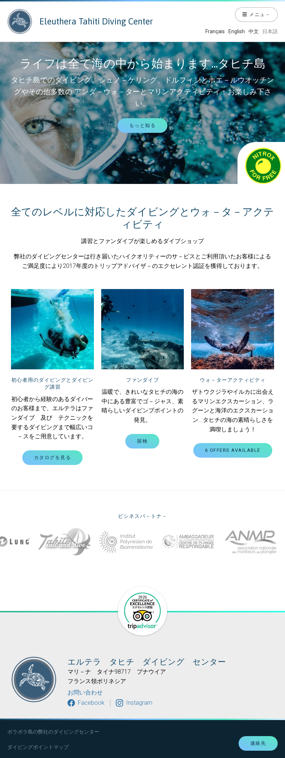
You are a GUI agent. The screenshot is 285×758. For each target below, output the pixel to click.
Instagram (139, 702)
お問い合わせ (85, 693)
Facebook (91, 702)
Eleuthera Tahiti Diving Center (80, 21)
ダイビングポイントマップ (38, 747)
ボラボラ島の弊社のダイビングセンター (53, 732)
